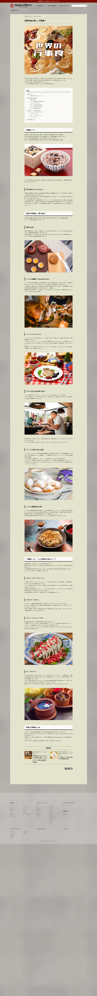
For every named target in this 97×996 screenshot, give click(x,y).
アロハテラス (25, 814)
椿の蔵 (24, 816)
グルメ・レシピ (49, 18)
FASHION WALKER (53, 821)
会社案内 (12, 842)
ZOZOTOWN (51, 812)
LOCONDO (51, 814)
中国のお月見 (32, 101)
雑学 (21, 12)
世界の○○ (26, 12)
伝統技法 (65, 12)
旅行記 (12, 12)
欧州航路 (12, 819)
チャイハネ (12, 812)
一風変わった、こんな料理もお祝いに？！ (35, 112)
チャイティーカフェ (27, 812)
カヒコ (11, 816)
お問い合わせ (71, 838)
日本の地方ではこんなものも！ (36, 97)
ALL (11, 811)
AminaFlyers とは (41, 834)
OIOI (50, 816)
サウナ (52, 12)
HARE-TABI (25, 818)
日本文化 (31, 12)
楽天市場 (51, 825)
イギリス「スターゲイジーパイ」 (36, 114)
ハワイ (16, 12)
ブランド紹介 (12, 838)
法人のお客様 (25, 837)
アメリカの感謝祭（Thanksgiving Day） (38, 103)
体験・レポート (72, 12)
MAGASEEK (51, 819)
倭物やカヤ (12, 814)
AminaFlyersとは (40, 5)
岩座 (11, 818)
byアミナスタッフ (39, 12)
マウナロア (25, 811)
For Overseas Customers (67, 811)
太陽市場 (64, 819)
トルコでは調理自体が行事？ (35, 110)
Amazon (50, 826)
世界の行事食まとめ (31, 121)
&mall (50, 828)
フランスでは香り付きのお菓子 (36, 108)
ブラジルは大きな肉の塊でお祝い (36, 106)
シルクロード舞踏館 (27, 819)
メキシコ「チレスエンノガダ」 (36, 117)
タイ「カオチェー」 (34, 119)
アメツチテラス (13, 821)
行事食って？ (30, 96)
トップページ (12, 837)
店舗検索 (12, 840)
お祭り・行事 (58, 12)
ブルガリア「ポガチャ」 (35, 115)
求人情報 (24, 838)
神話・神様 (46, 12)
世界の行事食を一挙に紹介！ (32, 99)
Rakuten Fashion (52, 823)
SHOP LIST (51, 818)
